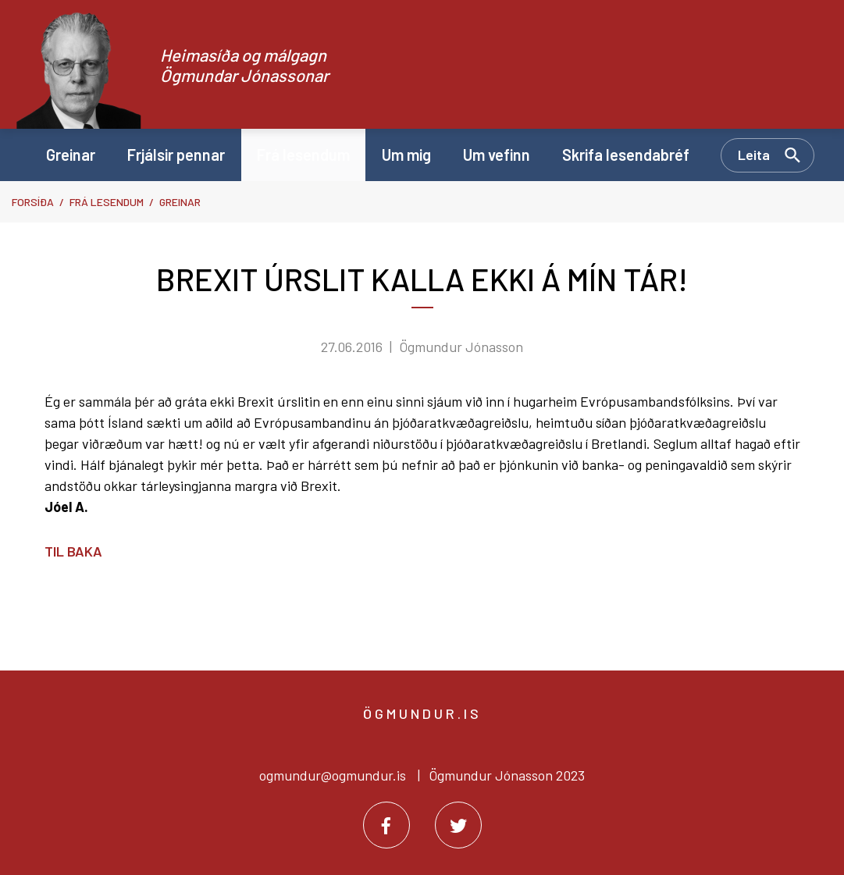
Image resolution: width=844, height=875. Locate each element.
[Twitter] (458, 825)
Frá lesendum (106, 201)
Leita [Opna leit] (754, 154)
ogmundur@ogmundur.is (332, 775)
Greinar (180, 201)
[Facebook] (386, 825)
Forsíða (33, 201)
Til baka (73, 551)
